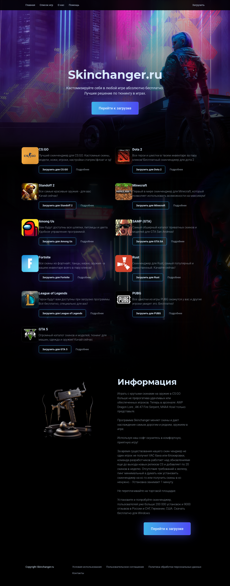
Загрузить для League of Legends (62, 313)
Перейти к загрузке (115, 108)
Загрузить (198, 5)
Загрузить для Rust (147, 277)
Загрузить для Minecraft (150, 205)
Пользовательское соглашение (125, 566)
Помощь (74, 5)
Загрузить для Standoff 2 (57, 205)
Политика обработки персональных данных (174, 566)
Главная (30, 5)
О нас (61, 5)
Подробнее (82, 169)
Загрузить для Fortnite (55, 277)
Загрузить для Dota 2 (149, 169)
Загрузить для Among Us (57, 241)
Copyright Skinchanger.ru (40, 566)
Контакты (78, 573)
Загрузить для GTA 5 (54, 349)
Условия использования (87, 566)
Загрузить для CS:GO (55, 169)
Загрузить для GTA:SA (149, 241)
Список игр (46, 5)
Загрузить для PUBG (148, 313)
